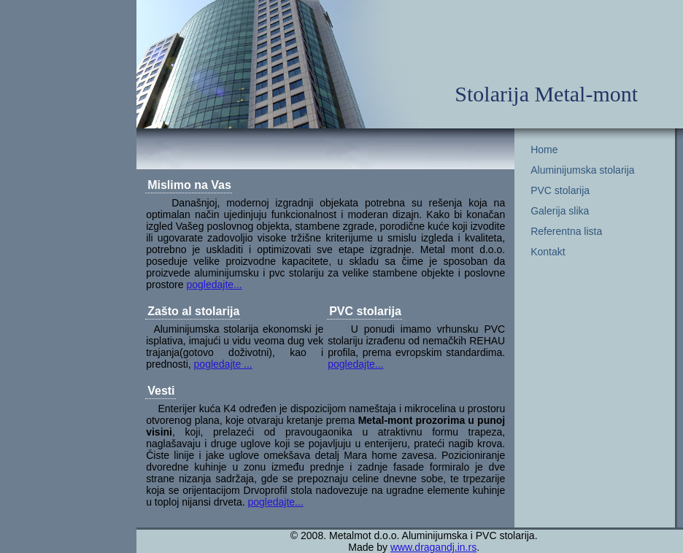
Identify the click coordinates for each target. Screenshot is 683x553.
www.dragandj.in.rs (433, 547)
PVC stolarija (560, 190)
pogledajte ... (223, 364)
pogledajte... (214, 284)
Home (543, 149)
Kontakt (547, 252)
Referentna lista (566, 231)
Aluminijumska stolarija (582, 170)
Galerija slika (559, 211)
